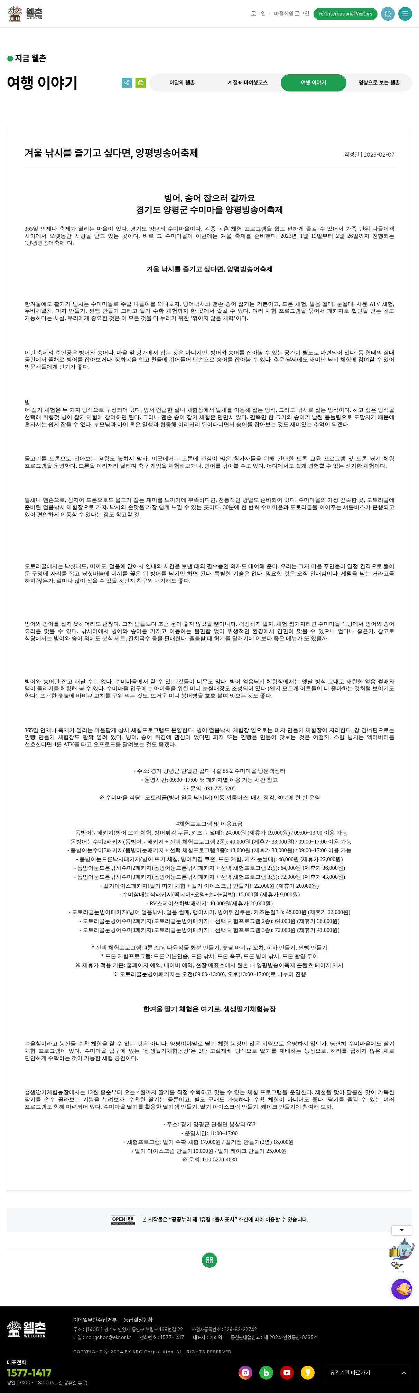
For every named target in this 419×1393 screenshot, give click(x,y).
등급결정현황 (138, 1320)
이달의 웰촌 (182, 82)
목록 (209, 1260)
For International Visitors (345, 14)
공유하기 (127, 83)
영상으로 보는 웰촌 (379, 82)
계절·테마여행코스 (248, 82)
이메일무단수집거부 (95, 1320)
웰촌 (27, 14)
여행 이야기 (313, 82)
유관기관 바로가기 (350, 1373)
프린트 (141, 83)
